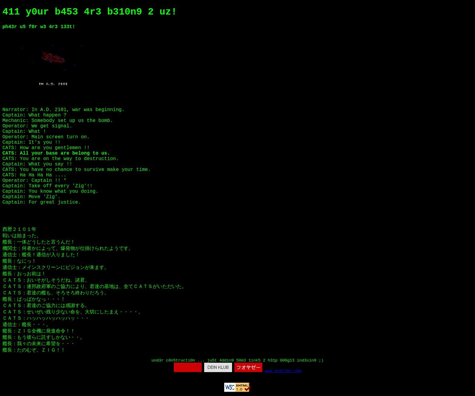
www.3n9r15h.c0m (283, 371)
